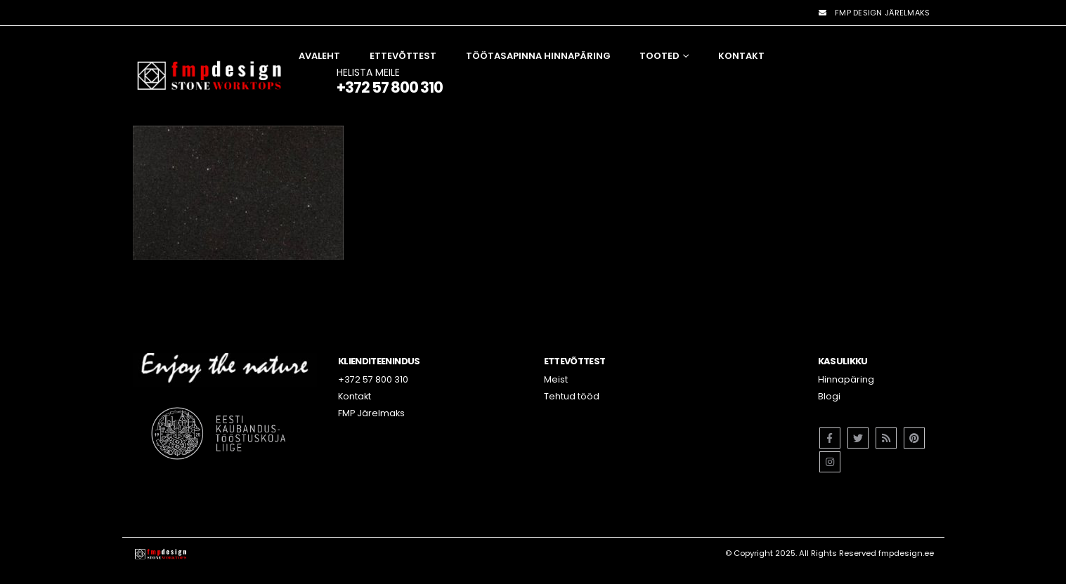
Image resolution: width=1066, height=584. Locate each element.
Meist (556, 379)
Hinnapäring (846, 379)
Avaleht (319, 55)
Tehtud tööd (571, 396)
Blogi (829, 396)
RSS (886, 438)
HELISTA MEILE (390, 80)
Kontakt (741, 55)
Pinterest (914, 438)
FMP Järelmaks (371, 413)
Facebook (829, 438)
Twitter (858, 438)
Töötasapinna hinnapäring (538, 55)
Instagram (829, 461)
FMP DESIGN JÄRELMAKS (873, 12)
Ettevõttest (403, 55)
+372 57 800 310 (373, 379)
